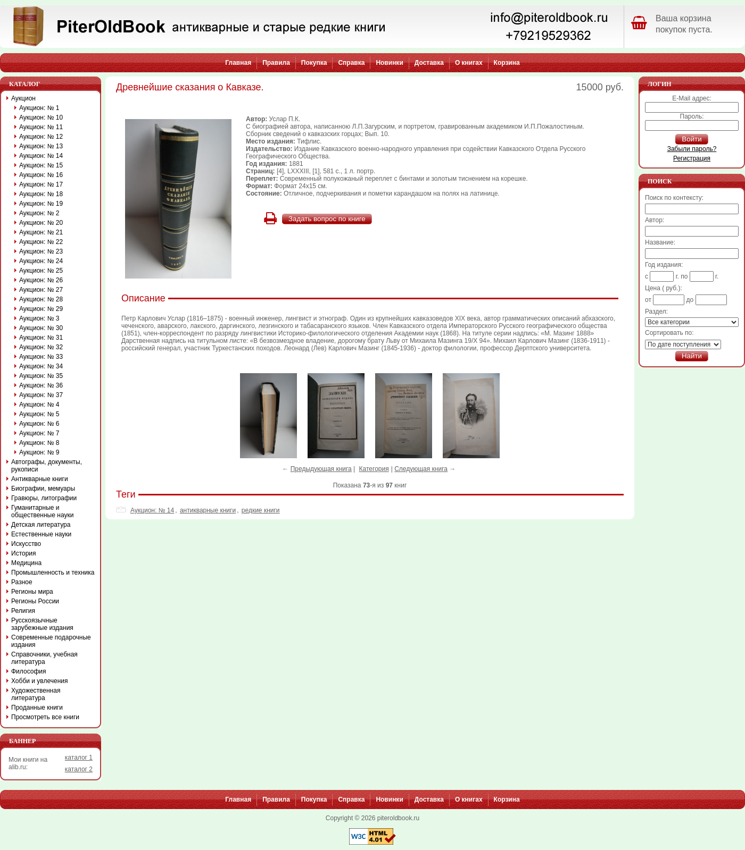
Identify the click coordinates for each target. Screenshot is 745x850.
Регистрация (691, 158)
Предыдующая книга (321, 469)
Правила (276, 62)
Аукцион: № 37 (41, 395)
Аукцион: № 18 (41, 194)
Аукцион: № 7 (39, 433)
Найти (692, 356)
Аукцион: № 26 (41, 280)
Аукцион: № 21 (41, 232)
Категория (374, 469)
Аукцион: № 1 (39, 108)
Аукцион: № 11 (41, 127)
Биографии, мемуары (43, 488)
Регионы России (35, 601)
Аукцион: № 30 (41, 328)
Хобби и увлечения (39, 681)
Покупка (314, 62)
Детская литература (40, 524)
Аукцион (23, 98)
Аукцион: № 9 (39, 452)
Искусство (26, 544)
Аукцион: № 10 (41, 117)
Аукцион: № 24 (41, 261)
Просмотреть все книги (45, 717)
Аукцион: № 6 (39, 423)
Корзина (507, 62)
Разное (21, 582)
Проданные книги (37, 707)
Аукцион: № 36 (41, 385)
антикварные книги (208, 510)
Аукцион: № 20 (41, 222)
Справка (351, 62)
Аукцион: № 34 (41, 366)
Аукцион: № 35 (41, 376)
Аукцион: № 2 (39, 213)
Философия (28, 671)
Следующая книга (421, 469)
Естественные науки (41, 534)
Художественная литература (35, 694)
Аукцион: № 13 (41, 146)
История (23, 553)
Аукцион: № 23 (41, 251)
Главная (238, 62)
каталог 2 (79, 769)
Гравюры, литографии (44, 498)
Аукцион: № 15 (41, 165)
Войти (691, 139)
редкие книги (261, 510)
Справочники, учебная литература (44, 658)
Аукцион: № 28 (41, 299)
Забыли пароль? (692, 149)
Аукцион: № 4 (39, 404)
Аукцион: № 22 (41, 242)
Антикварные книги (39, 479)
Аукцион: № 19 (41, 203)
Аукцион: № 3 (39, 318)
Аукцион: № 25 (41, 270)
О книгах (469, 62)
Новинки (389, 62)
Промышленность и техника (53, 572)
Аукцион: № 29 (41, 309)
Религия (23, 611)
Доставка (429, 62)
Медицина (26, 563)
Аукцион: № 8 (39, 443)
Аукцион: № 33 (41, 356)
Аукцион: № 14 (152, 510)
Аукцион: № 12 (41, 136)
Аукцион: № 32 (41, 347)
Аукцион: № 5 (39, 414)
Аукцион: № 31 (41, 337)
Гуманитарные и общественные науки (42, 511)
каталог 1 (79, 757)
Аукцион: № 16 (41, 175)
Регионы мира (32, 591)
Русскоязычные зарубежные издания (42, 624)
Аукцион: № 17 (41, 184)
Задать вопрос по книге (327, 219)
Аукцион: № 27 (41, 289)
